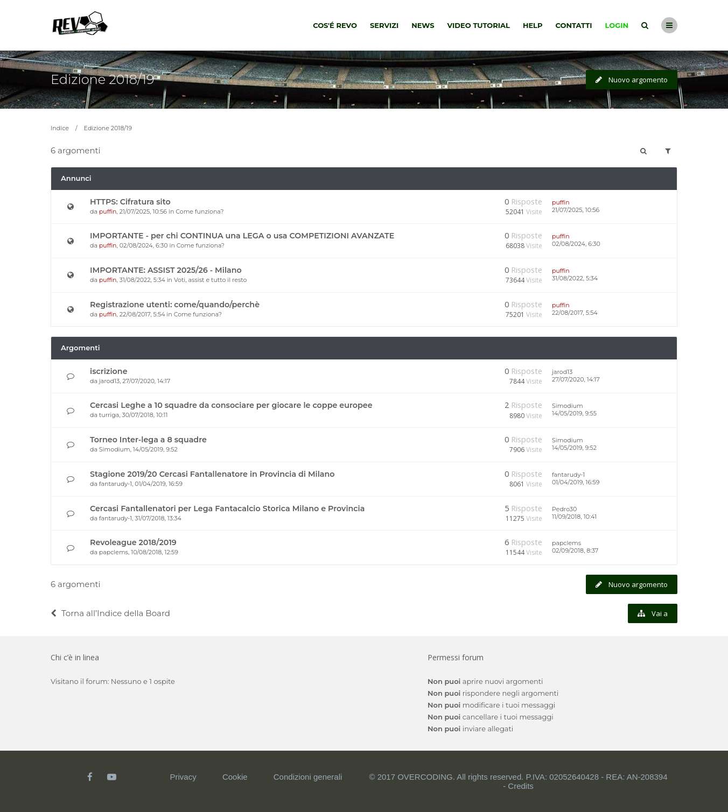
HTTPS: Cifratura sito (130, 202)
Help (533, 25)
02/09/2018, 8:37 (575, 550)
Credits (521, 785)
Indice (60, 128)
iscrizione (109, 371)
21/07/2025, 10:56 (575, 210)
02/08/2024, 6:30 (576, 244)
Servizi (384, 25)
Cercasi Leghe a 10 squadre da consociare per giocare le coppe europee (231, 405)
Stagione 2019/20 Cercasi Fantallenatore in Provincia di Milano (212, 474)
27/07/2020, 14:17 (576, 379)
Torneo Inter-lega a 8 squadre (148, 439)
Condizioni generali (308, 776)
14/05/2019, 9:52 (574, 447)
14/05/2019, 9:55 (574, 413)
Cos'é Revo (335, 25)
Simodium (567, 405)
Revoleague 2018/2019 (133, 542)
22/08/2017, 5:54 (575, 312)
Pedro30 (564, 509)
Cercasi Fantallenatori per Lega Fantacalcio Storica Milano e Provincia (227, 508)
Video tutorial (478, 25)
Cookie (235, 776)
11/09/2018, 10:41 (574, 516)
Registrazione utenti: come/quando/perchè (175, 304)
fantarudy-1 (115, 484)
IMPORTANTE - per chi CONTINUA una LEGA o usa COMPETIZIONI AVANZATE (242, 236)
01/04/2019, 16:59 (575, 482)
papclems (113, 552)
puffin (108, 211)
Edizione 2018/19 (102, 79)
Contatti (574, 25)
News (422, 25)
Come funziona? (199, 211)
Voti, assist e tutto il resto (210, 280)
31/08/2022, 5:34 (575, 278)
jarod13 (109, 381)
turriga (109, 415)
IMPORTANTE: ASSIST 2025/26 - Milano (166, 270)
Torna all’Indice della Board (110, 613)
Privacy (183, 776)
